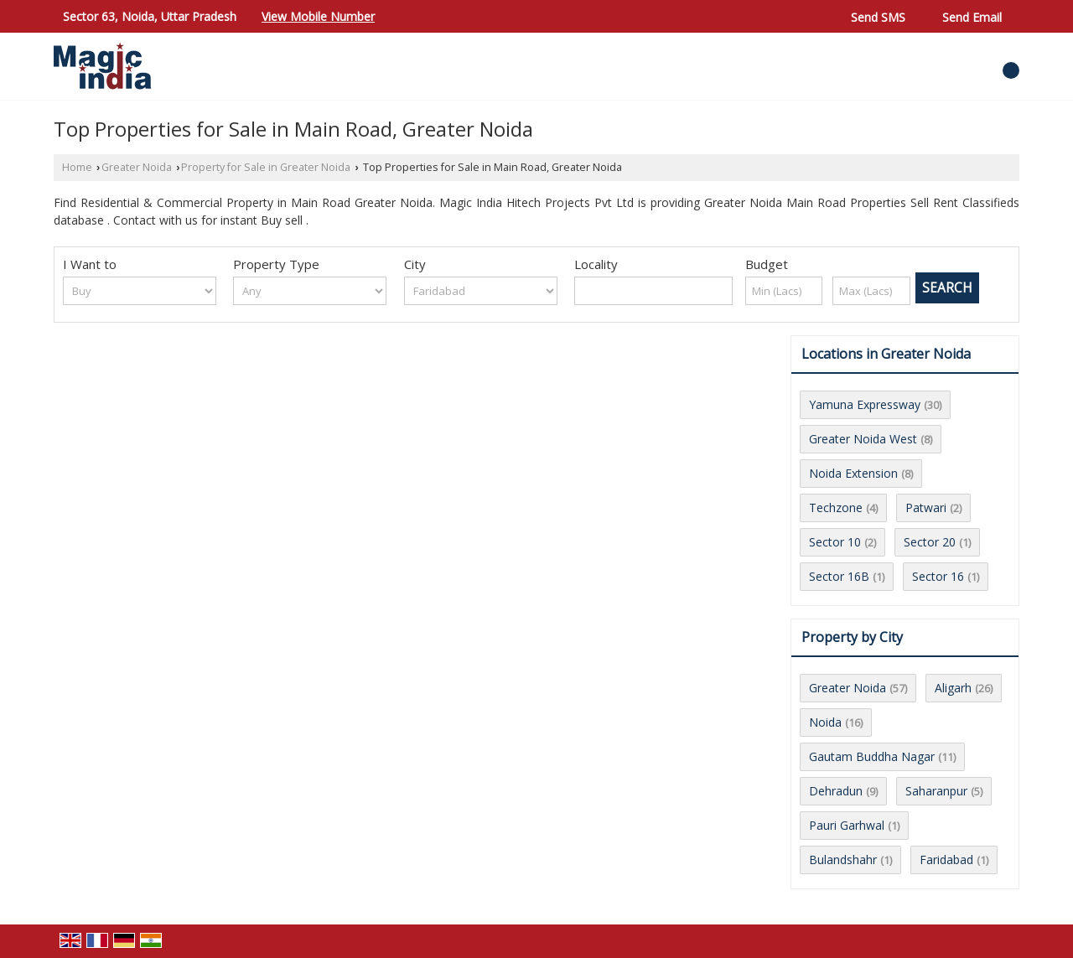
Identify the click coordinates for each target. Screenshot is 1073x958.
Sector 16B (839, 576)
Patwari (925, 507)
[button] (318, 16)
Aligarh (953, 688)
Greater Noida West (863, 439)
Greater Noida (136, 167)
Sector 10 (835, 542)
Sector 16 (938, 576)
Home (77, 167)
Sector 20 (930, 542)
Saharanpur (936, 791)
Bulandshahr (843, 859)
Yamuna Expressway (864, 404)
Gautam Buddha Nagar (872, 756)
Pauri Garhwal (846, 825)
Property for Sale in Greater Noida (265, 167)
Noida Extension (853, 473)
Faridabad (946, 859)
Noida (825, 722)
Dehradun (836, 791)
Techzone (836, 507)
